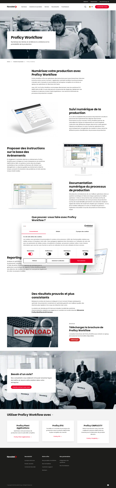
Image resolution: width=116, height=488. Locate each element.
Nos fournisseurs (64, 465)
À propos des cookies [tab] (82, 231)
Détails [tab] (58, 231)
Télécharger (74, 340)
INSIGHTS (86, 1)
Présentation (94, 1)
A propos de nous (30, 460)
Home (8, 61)
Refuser (34, 260)
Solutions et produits (35, 7)
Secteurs (24, 7)
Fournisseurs (65, 7)
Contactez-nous (102, 7)
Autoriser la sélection (58, 260)
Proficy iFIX (57, 436)
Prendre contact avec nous (21, 381)
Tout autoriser (81, 260)
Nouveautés (55, 7)
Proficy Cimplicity (92, 438)
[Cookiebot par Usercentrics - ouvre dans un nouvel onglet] (85, 226)
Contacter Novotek (30, 467)
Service (47, 7)
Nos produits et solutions (49, 460)
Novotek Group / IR (104, 1)
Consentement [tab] (33, 231)
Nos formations (46, 463)
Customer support (47, 467)
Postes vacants (29, 463)
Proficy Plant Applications (22, 437)
